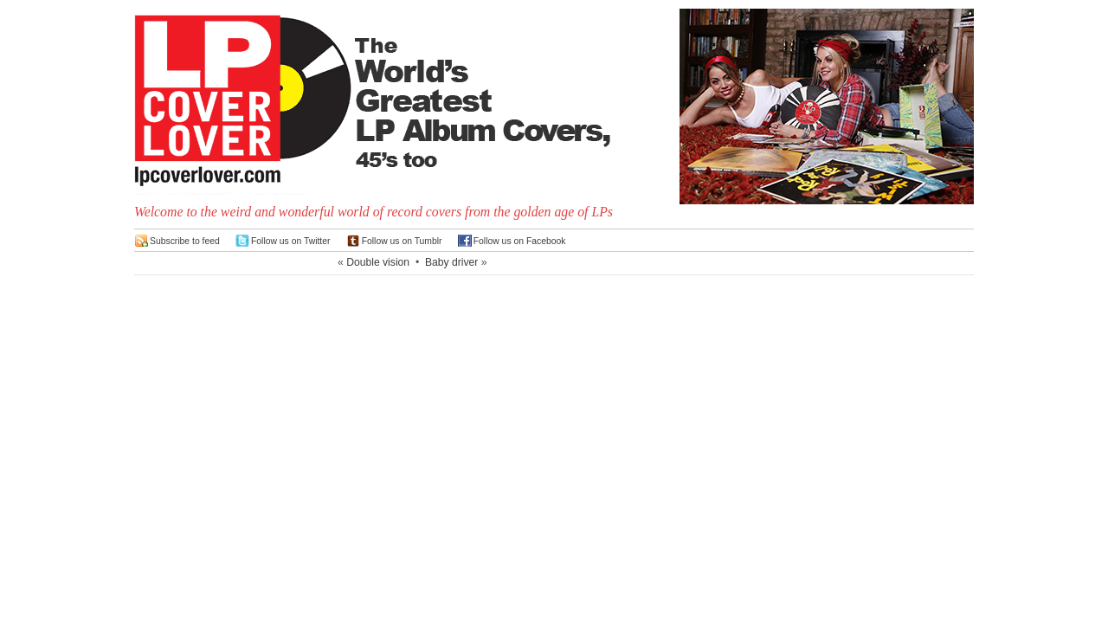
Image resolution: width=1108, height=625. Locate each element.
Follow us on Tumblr (402, 241)
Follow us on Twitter (291, 241)
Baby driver (451, 262)
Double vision (377, 262)
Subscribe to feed (185, 241)
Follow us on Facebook (519, 241)
